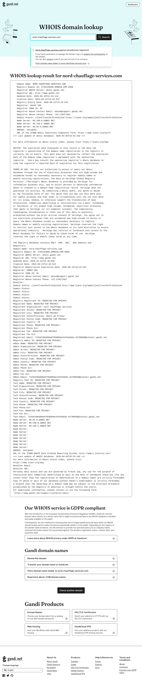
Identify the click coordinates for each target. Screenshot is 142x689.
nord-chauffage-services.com (49, 50)
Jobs (49, 674)
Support (98, 664)
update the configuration (94, 54)
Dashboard (133, 4)
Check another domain (71, 590)
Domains (74, 661)
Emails (73, 664)
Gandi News (52, 671)
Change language (11, 665)
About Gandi (52, 661)
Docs (97, 667)
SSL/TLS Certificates (80, 667)
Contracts (123, 667)
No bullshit (51, 667)
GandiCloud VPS (78, 674)
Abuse (122, 664)
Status (98, 661)
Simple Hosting (77, 671)
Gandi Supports (53, 664)
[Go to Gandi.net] (10, 4)
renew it (50, 59)
